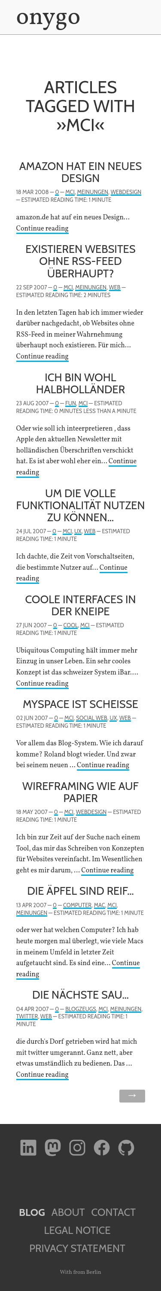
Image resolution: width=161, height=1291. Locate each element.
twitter (27, 1016)
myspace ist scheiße (80, 704)
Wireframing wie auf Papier (80, 792)
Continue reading (42, 229)
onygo (46, 18)
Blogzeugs (80, 1009)
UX (78, 531)
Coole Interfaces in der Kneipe (80, 605)
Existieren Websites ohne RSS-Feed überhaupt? (80, 260)
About (68, 1212)
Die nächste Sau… (80, 994)
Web (115, 287)
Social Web (91, 718)
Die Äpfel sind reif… (80, 890)
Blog (32, 1212)
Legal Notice (77, 1230)
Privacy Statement (77, 1248)
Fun (70, 403)
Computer (77, 905)
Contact (113, 1212)
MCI (69, 192)
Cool (71, 625)
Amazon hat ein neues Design (80, 172)
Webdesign (126, 192)
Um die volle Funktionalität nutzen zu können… (80, 505)
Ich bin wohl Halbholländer (80, 383)
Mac (99, 905)
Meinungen (92, 192)
